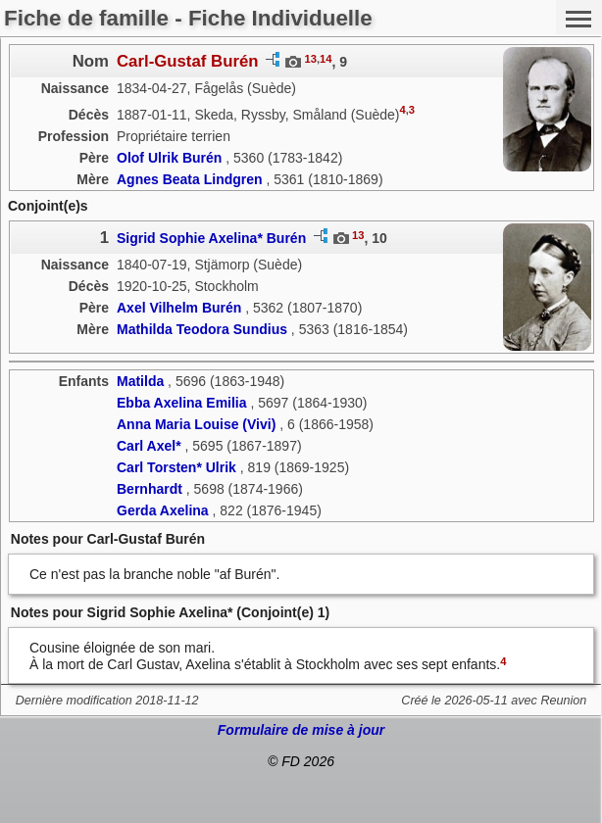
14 (325, 59)
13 (310, 59)
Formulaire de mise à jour (301, 730)
